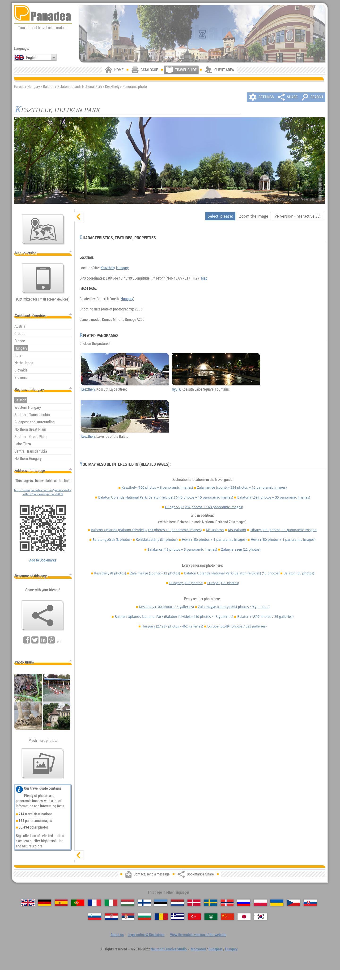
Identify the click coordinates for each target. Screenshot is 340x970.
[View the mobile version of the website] (43, 278)
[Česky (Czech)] (293, 902)
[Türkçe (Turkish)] (194, 916)
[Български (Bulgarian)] (144, 916)
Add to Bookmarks (42, 560)
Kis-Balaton (215, 530)
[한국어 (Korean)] (261, 916)
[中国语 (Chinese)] (227, 916)
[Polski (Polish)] (260, 902)
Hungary (33, 86)
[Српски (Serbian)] (128, 916)
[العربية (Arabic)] (211, 916)
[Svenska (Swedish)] (210, 902)
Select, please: (220, 216)
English (31, 57)
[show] (79, 855)
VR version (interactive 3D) (298, 216)
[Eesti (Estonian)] (160, 902)
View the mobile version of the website (198, 934)
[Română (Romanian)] (161, 916)
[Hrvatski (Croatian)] (111, 916)
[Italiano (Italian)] (111, 902)
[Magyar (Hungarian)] (127, 902)
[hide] (79, 216)
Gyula (176, 389)
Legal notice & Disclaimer (146, 934)
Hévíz (214, 539)
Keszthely (112, 86)
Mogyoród (198, 949)
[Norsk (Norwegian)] (227, 902)
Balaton (48, 86)
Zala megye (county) (242, 487)
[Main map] (43, 229)
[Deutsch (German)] (44, 902)
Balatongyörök (112, 539)
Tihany (283, 530)
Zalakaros (182, 549)
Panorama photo (135, 86)
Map (204, 278)
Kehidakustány (157, 539)
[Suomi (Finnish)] (144, 902)
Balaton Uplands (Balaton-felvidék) (146, 530)
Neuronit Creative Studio (169, 949)
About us (117, 934)
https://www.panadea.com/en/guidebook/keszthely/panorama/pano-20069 (42, 492)
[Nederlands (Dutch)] (177, 902)
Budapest (215, 949)
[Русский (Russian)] (244, 902)
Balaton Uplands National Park (79, 86)
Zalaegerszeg (240, 549)
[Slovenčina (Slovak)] (310, 902)
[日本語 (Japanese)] (244, 916)
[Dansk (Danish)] (194, 902)
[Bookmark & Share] (43, 615)
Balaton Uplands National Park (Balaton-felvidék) (165, 497)
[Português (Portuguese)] (78, 902)
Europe (223, 583)
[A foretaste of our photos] (43, 763)
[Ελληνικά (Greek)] (177, 916)
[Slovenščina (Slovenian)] (95, 916)
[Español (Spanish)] (61, 902)
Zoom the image (253, 216)
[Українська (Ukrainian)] (277, 902)
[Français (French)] (94, 902)
